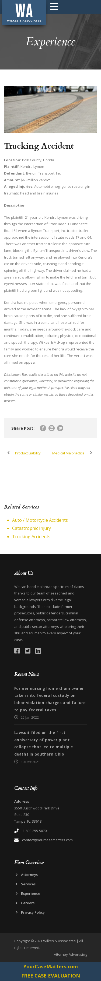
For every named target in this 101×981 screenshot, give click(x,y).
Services (28, 884)
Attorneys (29, 874)
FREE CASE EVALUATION (50, 975)
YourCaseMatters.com (50, 966)
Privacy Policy (33, 912)
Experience (30, 893)
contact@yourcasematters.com (47, 839)
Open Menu (54, 6)
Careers (27, 902)
